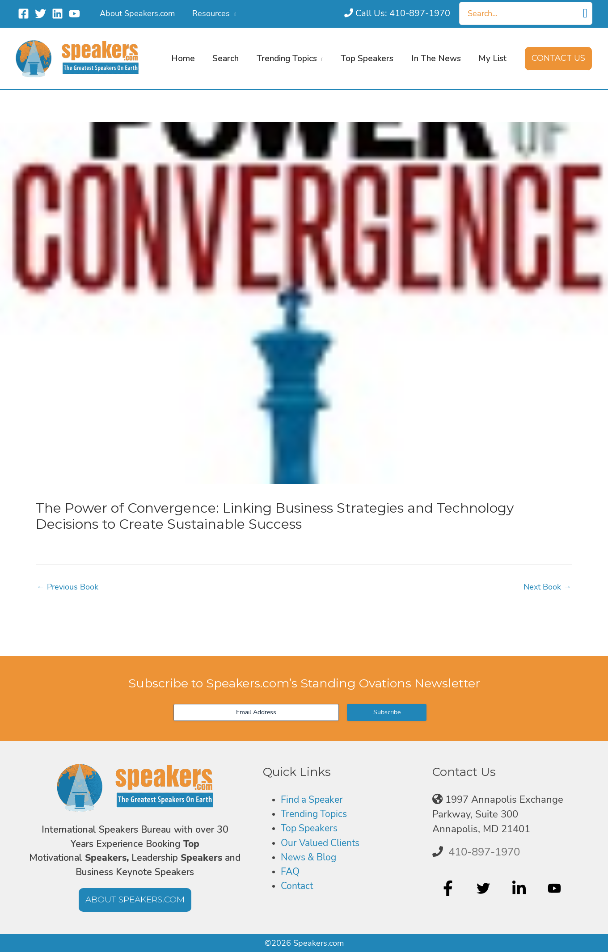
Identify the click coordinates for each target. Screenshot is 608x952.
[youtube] (555, 888)
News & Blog (310, 857)
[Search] (585, 13)
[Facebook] (23, 13)
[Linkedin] (57, 13)
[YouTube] (74, 13)
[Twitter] (40, 13)
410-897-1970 (484, 852)
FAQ (290, 872)
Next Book (547, 587)
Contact (298, 886)
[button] (231, 13)
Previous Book (67, 587)
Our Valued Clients (323, 843)
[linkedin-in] (520, 888)
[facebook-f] (449, 888)
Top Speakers (311, 828)
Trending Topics (315, 814)
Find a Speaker (314, 799)
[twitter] (484, 888)
